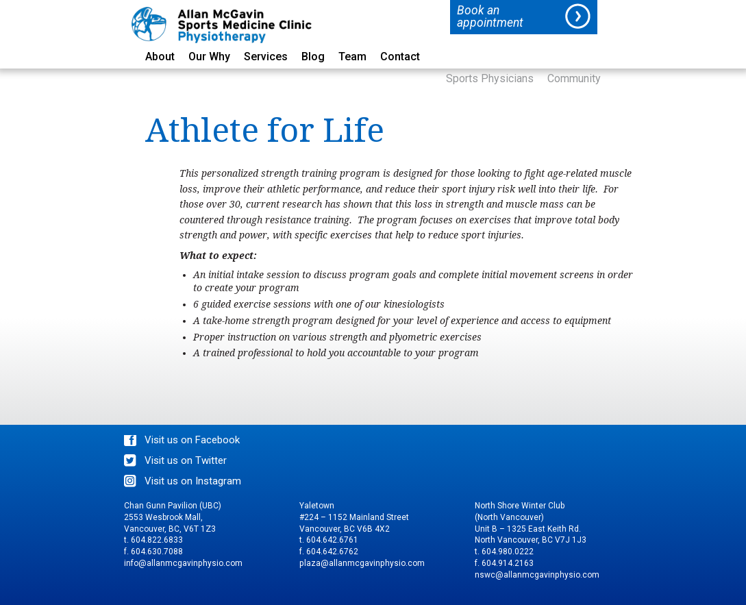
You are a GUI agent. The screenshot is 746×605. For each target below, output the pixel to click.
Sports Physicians (490, 79)
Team (352, 57)
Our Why (209, 57)
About (160, 57)
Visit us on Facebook (192, 440)
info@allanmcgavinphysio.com (183, 563)
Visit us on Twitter (186, 460)
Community (574, 79)
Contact (400, 57)
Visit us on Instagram (193, 481)
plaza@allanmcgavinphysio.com (362, 563)
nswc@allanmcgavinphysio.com (537, 575)
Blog (313, 57)
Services (266, 57)
